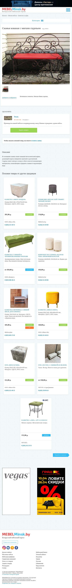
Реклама (38, 561)
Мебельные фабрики (8, 557)
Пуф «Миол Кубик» (12, 365)
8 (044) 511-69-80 (43, 225)
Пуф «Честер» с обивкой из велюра (52, 365)
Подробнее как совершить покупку (11, 583)
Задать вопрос (24, 130)
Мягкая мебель (12, 15)
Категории (37, 21)
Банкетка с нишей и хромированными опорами (16, 255)
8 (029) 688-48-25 (10, 280)
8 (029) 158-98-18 (43, 390)
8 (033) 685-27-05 (10, 335)
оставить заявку (36, 140)
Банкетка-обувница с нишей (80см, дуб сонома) (17, 311)
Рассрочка (39, 557)
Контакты (39, 568)
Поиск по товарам (7, 561)
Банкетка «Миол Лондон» (15, 199)
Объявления (39, 563)
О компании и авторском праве (10, 574)
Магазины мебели (7, 554)
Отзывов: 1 (25, 120)
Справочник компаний (8, 559)
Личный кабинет (41, 554)
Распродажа (5, 566)
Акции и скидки (7, 563)
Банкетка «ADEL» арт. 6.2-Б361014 (34, 420)
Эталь (16, 117)
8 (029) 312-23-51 (26, 445)
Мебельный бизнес (41, 552)
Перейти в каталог (60, 455)
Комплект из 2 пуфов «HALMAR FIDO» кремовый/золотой (50, 255)
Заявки (38, 559)
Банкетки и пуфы (23, 15)
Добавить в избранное (9, 98)
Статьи (4, 568)
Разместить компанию (10, 542)
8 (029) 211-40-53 (10, 225)
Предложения (40, 566)
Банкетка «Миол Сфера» (48, 310)
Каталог (4, 15)
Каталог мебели (7, 552)
